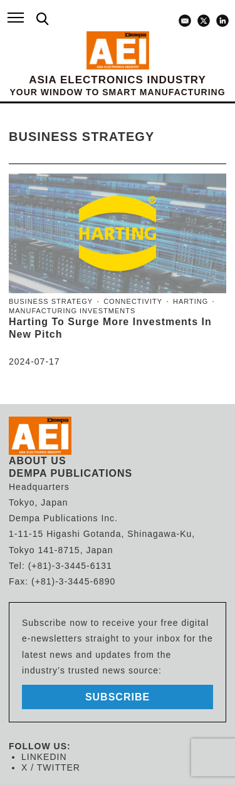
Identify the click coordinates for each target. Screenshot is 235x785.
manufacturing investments (72, 311)
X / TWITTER (50, 767)
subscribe (117, 697)
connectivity (132, 301)
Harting (190, 301)
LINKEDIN (44, 757)
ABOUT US (37, 460)
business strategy (51, 301)
